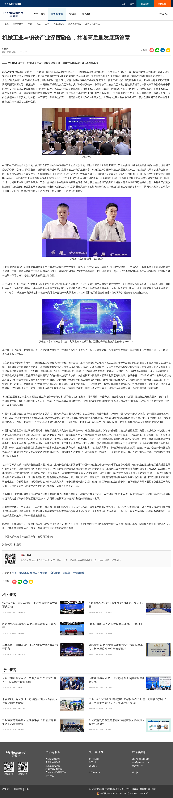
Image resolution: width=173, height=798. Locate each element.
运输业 (66, 572)
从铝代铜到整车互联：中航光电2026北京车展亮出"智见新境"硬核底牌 (29, 680)
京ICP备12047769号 (139, 793)
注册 (124, 4)
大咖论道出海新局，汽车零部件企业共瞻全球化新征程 (117, 680)
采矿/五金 (55, 572)
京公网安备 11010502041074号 (112, 793)
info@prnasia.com (140, 762)
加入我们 (93, 766)
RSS (27, 789)
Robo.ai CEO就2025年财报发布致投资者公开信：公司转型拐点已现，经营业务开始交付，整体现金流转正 (127, 701)
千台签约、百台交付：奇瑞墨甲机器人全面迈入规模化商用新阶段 (30, 701)
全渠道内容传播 (53, 762)
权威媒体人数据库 (54, 769)
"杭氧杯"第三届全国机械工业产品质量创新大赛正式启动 (29, 604)
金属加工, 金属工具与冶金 (33, 572)
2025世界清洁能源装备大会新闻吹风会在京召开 (29, 626)
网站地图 (18, 789)
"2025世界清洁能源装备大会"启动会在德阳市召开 (116, 604)
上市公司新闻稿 (92, 24)
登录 (132, 4)
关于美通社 (96, 752)
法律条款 (6, 789)
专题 (30, 24)
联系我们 (87, 14)
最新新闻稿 (18, 24)
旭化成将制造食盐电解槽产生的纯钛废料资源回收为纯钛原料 (117, 722)
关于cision (93, 762)
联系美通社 (139, 752)
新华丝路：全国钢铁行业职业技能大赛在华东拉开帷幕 (30, 647)
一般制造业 (78, 572)
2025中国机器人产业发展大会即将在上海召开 (116, 624)
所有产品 (50, 775)
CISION (143, 789)
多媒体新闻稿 (74, 24)
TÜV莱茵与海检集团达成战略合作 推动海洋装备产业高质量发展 (29, 722)
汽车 (14, 572)
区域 (47, 24)
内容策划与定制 (53, 759)
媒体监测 (162, 4)
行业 (38, 24)
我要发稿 (145, 4)
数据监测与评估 (53, 766)
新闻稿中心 (57, 14)
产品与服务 (39, 14)
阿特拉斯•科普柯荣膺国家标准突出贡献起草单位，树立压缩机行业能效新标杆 (116, 647)
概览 (6, 24)
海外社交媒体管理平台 (56, 772)
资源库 (72, 14)
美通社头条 (59, 24)
